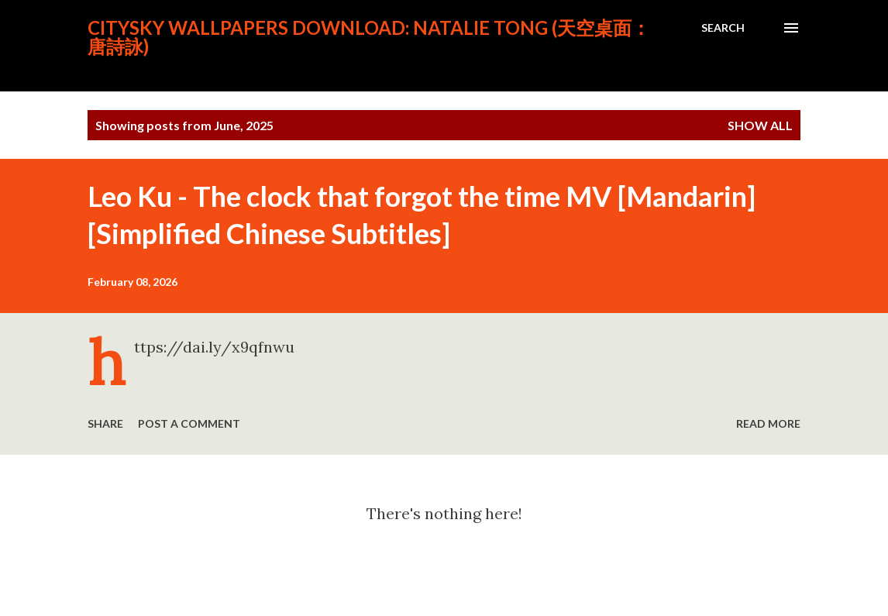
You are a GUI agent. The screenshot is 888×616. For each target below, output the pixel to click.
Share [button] (105, 423)
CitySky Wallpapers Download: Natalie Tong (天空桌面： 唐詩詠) (369, 36)
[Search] (723, 28)
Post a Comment (189, 423)
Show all (760, 125)
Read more (768, 423)
